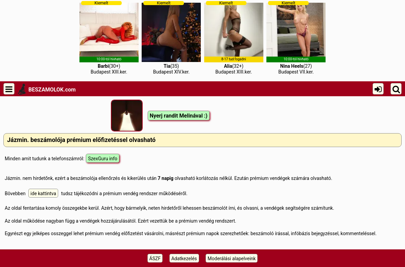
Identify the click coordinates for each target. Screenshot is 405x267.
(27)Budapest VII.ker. (296, 38)
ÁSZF (155, 258)
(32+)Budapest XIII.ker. (233, 38)
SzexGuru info (102, 158)
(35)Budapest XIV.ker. (171, 38)
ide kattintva (43, 193)
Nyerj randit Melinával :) (179, 115)
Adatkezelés (184, 258)
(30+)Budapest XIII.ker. (109, 38)
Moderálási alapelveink (232, 258)
